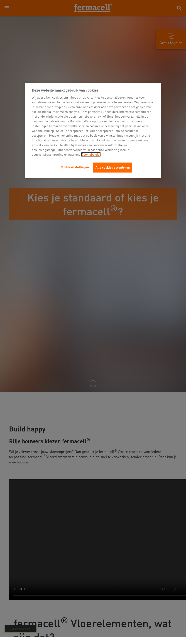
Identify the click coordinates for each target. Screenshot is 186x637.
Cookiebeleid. (90, 154)
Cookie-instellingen (75, 167)
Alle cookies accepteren (112, 167)
